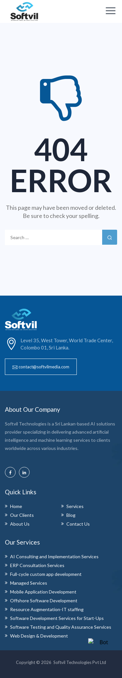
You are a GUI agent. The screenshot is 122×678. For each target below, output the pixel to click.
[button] (41, 367)
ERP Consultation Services (37, 565)
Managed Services (28, 583)
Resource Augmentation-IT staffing (47, 609)
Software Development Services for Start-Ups (57, 618)
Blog (70, 515)
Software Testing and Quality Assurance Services (60, 627)
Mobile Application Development (43, 591)
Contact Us (78, 524)
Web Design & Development (39, 636)
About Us (20, 524)
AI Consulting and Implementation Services (54, 556)
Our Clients (22, 515)
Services (75, 506)
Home (16, 506)
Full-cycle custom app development (46, 574)
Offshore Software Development (43, 600)
